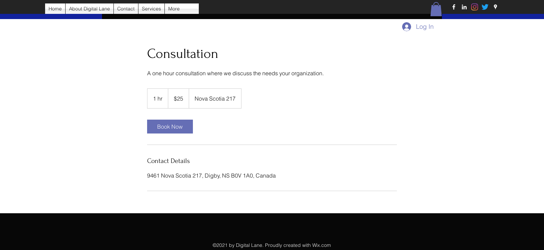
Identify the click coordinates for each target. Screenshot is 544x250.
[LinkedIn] (464, 6)
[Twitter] (485, 6)
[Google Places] (495, 6)
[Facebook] (453, 6)
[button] (436, 9)
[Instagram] (474, 6)
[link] (170, 126)
